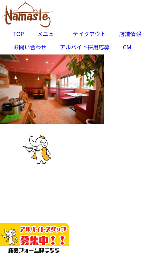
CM (127, 47)
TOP (18, 34)
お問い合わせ (30, 47)
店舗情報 (130, 34)
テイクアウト (89, 34)
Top (140, 252)
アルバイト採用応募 (85, 47)
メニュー (48, 34)
